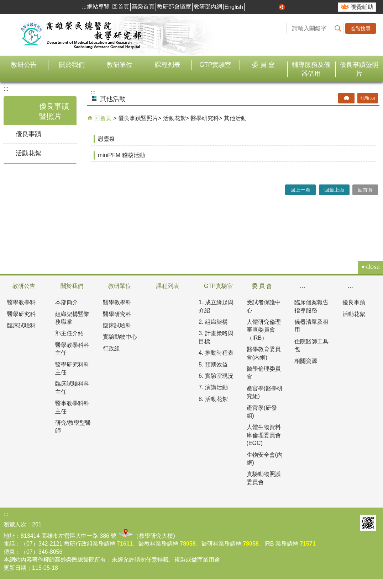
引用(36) (367, 98)
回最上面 (334, 190)
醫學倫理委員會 (264, 373)
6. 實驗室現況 (216, 376)
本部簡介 (66, 302)
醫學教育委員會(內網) (264, 353)
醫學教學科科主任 (72, 349)
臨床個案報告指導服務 (311, 306)
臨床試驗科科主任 (72, 388)
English (234, 7)
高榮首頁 (143, 7)
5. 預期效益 (213, 364)
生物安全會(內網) (265, 459)
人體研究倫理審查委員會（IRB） (264, 330)
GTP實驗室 (215, 64)
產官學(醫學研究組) (265, 392)
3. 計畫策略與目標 (216, 337)
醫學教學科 (21, 302)
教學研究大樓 (156, 536)
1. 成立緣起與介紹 (216, 306)
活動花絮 (28, 153)
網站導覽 (98, 7)
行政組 (111, 348)
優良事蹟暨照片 (359, 69)
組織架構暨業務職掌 (72, 318)
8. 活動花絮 (213, 399)
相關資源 (305, 361)
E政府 (349, 523)
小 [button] (258, 7)
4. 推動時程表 (216, 353)
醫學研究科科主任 (72, 368)
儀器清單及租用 (311, 326)
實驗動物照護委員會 (264, 478)
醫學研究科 (204, 118)
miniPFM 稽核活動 (121, 155)
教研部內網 (208, 7)
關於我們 (72, 64)
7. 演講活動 (213, 387)
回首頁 (120, 7)
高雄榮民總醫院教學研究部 (80, 35)
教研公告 (24, 64)
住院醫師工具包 (311, 345)
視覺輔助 (362, 7)
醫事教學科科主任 (72, 407)
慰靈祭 (106, 139)
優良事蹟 (28, 134)
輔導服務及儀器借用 (311, 69)
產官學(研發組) (262, 412)
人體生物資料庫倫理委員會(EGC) (264, 435)
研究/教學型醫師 (73, 427)
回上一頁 (300, 190)
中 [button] (266, 7)
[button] (338, 28)
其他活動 (235, 118)
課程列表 (167, 64)
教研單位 (119, 64)
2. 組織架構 (213, 322)
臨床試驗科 (21, 325)
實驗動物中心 (120, 337)
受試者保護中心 (264, 306)
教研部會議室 (174, 7)
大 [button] (274, 7)
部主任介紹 (69, 333)
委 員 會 (263, 64)
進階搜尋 (361, 28)
